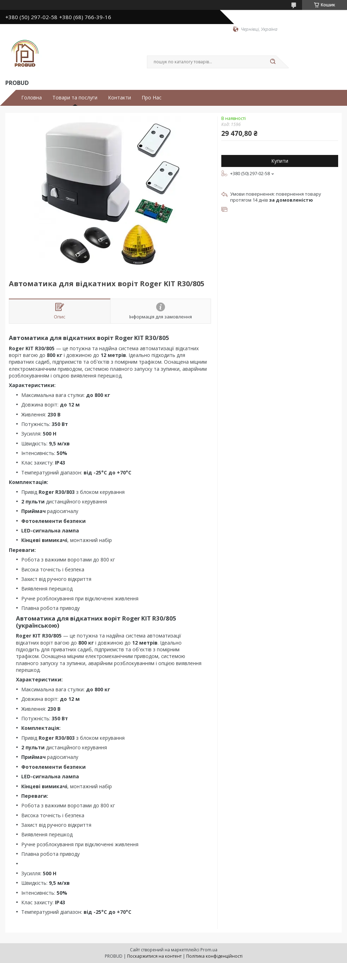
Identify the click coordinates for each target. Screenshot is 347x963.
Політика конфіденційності (214, 956)
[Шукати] (273, 62)
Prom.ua (208, 950)
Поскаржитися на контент (154, 956)
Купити (279, 160)
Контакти (119, 97)
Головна (31, 97)
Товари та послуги (74, 97)
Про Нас (151, 97)
